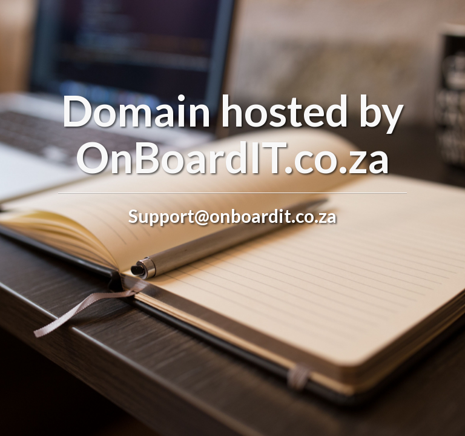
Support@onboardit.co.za (232, 215)
